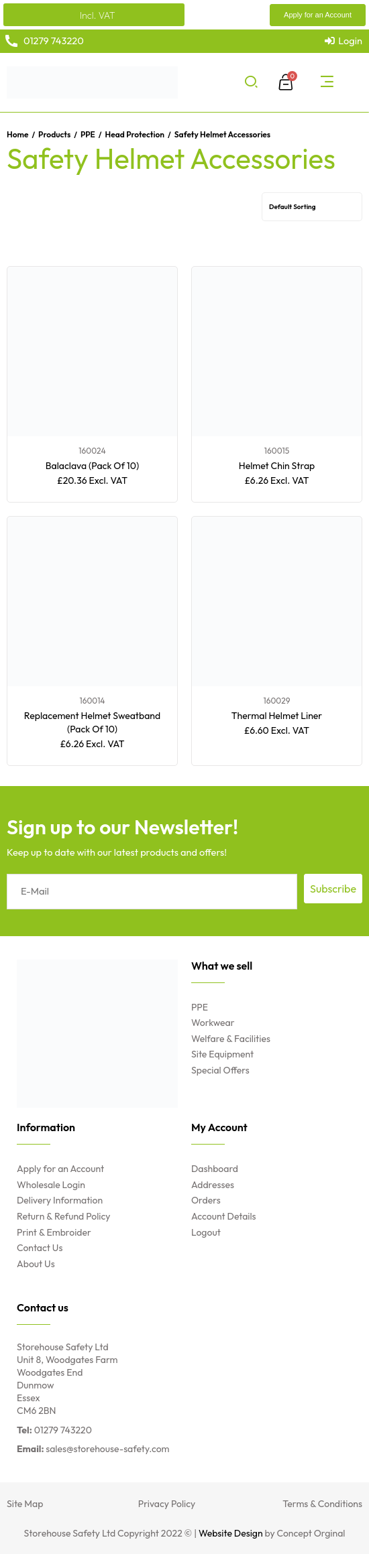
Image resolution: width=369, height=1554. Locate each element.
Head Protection (135, 134)
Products (54, 134)
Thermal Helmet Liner (276, 716)
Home (17, 134)
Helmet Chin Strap (277, 466)
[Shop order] (312, 206)
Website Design (231, 1533)
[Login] (343, 41)
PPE (88, 134)
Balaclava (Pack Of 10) (92, 466)
